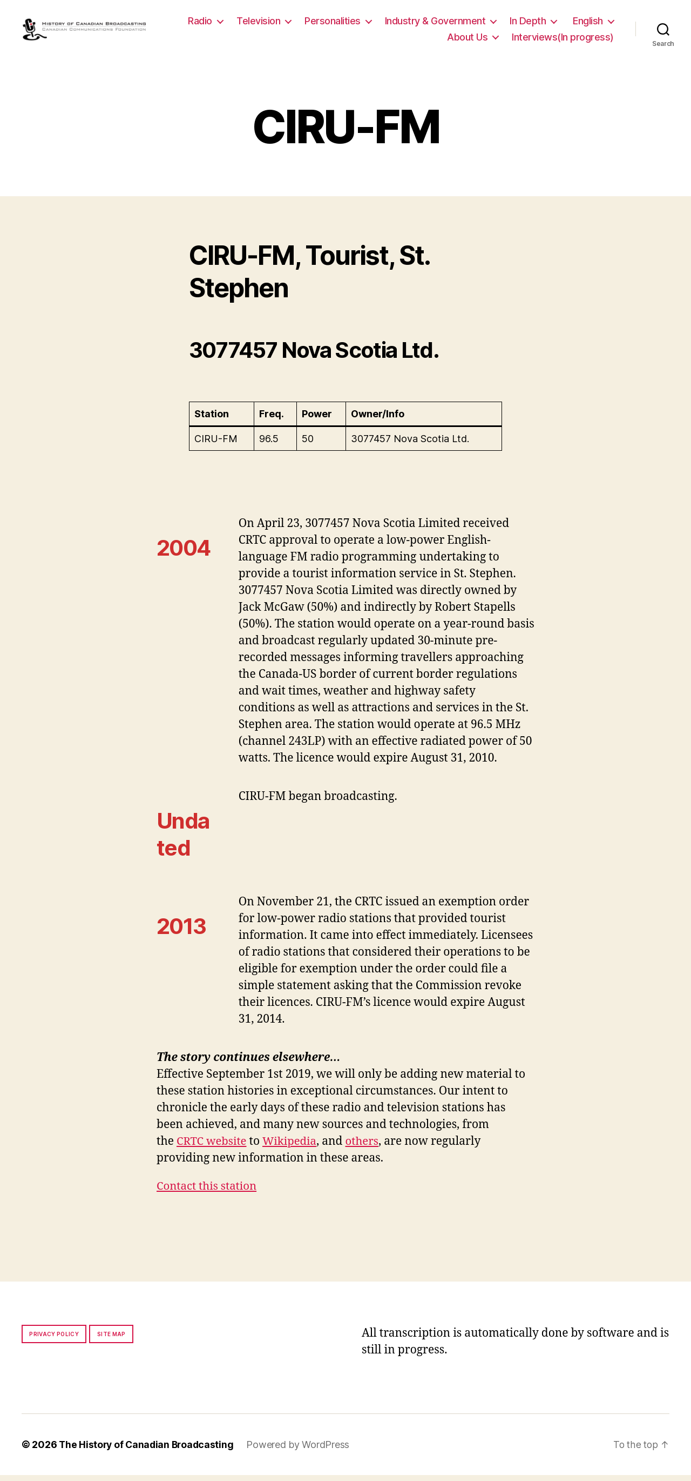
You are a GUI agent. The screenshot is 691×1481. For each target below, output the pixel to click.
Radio (257, 23)
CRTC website (213, 1147)
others (366, 1147)
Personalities (390, 23)
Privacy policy (54, 1340)
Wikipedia (292, 1147)
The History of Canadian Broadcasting (148, 1450)
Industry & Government (492, 23)
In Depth (585, 23)
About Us (467, 39)
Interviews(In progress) (563, 39)
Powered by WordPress (302, 1450)
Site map (111, 1340)
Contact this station (208, 1192)
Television (315, 23)
